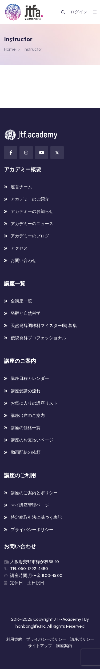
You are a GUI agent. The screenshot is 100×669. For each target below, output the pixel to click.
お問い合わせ (23, 260)
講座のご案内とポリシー (34, 492)
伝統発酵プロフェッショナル (38, 337)
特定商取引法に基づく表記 (36, 517)
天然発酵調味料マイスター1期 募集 (44, 325)
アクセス (19, 248)
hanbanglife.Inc (30, 626)
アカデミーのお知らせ (32, 211)
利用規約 (14, 639)
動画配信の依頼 (26, 452)
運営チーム (21, 186)
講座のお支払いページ (32, 440)
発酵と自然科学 (26, 313)
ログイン (78, 11)
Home (10, 49)
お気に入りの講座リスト (34, 403)
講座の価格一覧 (26, 427)
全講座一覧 (21, 301)
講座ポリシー (82, 639)
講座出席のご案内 (28, 415)
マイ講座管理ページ (30, 505)
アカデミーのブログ (30, 235)
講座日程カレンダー (30, 378)
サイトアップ (40, 645)
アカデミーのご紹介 (30, 199)
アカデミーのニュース (32, 223)
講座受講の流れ (26, 390)
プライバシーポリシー (32, 529)
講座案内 (64, 645)
